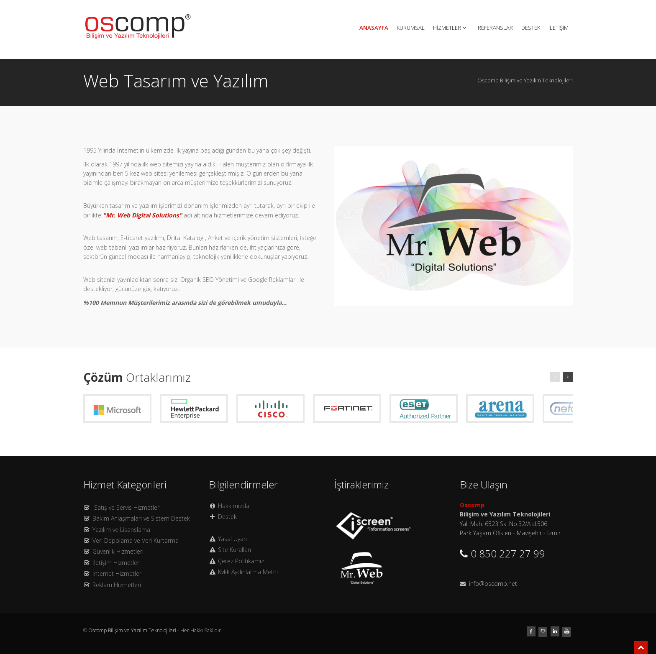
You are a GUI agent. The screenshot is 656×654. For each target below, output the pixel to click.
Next (580, 223)
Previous (327, 223)
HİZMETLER (450, 27)
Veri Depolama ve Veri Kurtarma (135, 540)
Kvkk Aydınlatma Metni (248, 572)
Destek (227, 517)
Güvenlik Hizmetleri (118, 551)
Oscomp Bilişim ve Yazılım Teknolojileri (132, 630)
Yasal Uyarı (232, 539)
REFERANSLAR (495, 27)
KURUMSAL (411, 27)
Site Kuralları (234, 550)
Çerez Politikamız (241, 561)
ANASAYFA (373, 27)
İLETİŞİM (558, 27)
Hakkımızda (233, 506)
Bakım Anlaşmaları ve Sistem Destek (141, 518)
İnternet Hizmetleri (117, 573)
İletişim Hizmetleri (116, 563)
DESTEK (530, 27)
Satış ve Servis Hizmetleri (127, 507)
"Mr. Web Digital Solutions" (142, 215)
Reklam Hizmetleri (116, 585)
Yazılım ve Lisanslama (121, 530)
